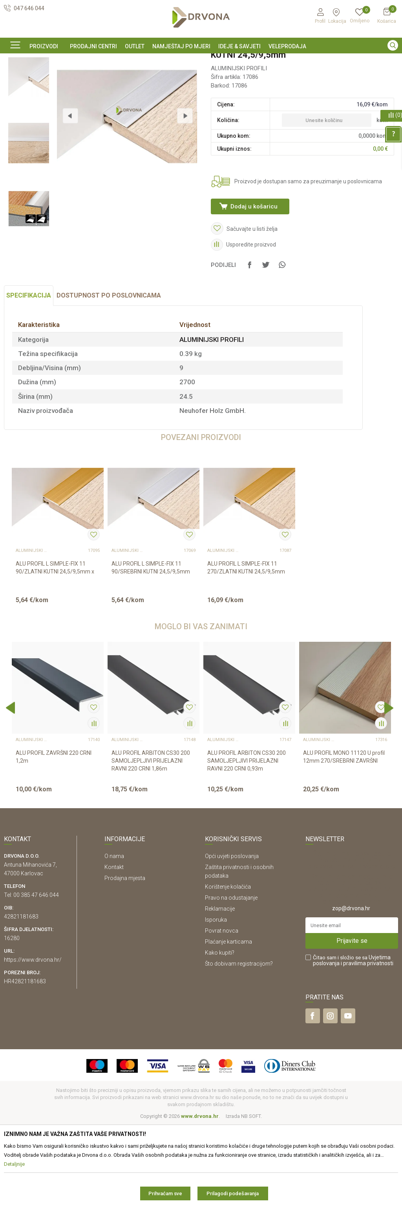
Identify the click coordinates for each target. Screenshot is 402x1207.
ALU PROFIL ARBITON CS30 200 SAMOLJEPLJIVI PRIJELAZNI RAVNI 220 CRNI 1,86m (150, 843)
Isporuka (216, 1002)
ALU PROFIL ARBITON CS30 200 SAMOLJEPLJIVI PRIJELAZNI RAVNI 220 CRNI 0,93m (246, 843)
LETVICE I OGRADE (52, 78)
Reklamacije (220, 991)
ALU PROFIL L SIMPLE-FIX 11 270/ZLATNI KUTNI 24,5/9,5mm (246, 650)
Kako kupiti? (219, 1035)
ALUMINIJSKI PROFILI (103, 78)
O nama (114, 938)
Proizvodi (14, 78)
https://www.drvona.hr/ (33, 1042)
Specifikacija (28, 378)
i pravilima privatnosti (367, 1046)
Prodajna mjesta (124, 960)
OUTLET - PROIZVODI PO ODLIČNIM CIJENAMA (200, 60)
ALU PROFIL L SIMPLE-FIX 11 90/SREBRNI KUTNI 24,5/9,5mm (150, 650)
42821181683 (21, 999)
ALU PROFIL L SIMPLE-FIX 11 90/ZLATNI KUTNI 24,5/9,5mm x (55, 650)
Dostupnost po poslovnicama (109, 378)
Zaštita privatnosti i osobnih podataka (239, 953)
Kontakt (114, 949)
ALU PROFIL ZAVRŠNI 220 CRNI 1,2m (53, 839)
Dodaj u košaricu (253, 271)
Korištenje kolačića (228, 969)
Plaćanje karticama (228, 1024)
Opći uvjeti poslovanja (232, 938)
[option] (201, 60)
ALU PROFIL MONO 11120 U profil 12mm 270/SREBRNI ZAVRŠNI (344, 839)
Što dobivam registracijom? (239, 1046)
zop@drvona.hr (351, 991)
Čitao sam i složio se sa (353, 1043)
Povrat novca (221, 1013)
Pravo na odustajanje (231, 980)
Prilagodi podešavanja (232, 1193)
